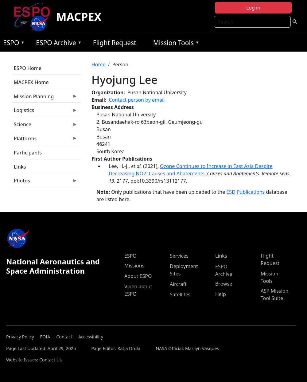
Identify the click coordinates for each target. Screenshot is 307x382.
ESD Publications (245, 192)
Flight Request (114, 42)
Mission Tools (175, 43)
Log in (253, 7)
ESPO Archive (57, 43)
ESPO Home (27, 68)
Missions (134, 265)
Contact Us (50, 360)
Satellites (180, 294)
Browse (223, 283)
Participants (28, 152)
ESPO (12, 43)
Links (20, 166)
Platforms (44, 140)
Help (220, 294)
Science (44, 126)
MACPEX (79, 16)
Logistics (44, 112)
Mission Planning (44, 98)
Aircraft (178, 284)
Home (98, 64)
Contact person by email (137, 99)
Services (179, 255)
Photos (44, 182)
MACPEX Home (31, 82)
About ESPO (138, 276)
